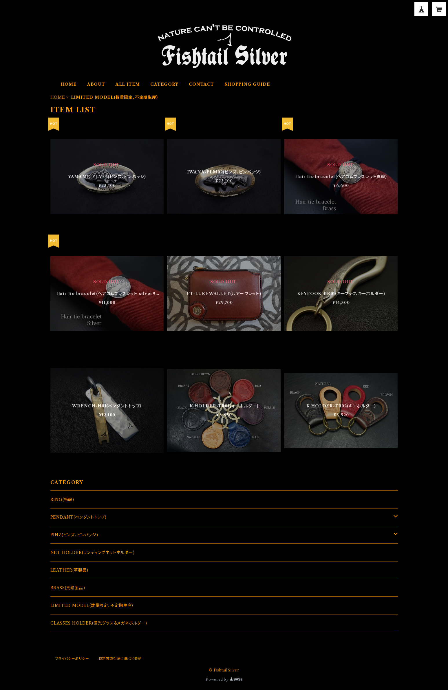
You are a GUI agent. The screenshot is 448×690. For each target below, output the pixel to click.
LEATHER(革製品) (69, 570)
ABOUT (96, 84)
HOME (69, 84)
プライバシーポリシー (72, 658)
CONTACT (201, 84)
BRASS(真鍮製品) (67, 587)
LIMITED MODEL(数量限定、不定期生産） (92, 605)
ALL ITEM (128, 84)
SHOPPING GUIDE (247, 84)
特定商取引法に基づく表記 (120, 658)
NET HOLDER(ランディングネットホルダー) (92, 552)
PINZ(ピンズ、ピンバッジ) (74, 534)
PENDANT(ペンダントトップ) (78, 517)
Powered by (224, 679)
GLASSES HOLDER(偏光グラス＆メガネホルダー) (98, 623)
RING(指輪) (62, 499)
